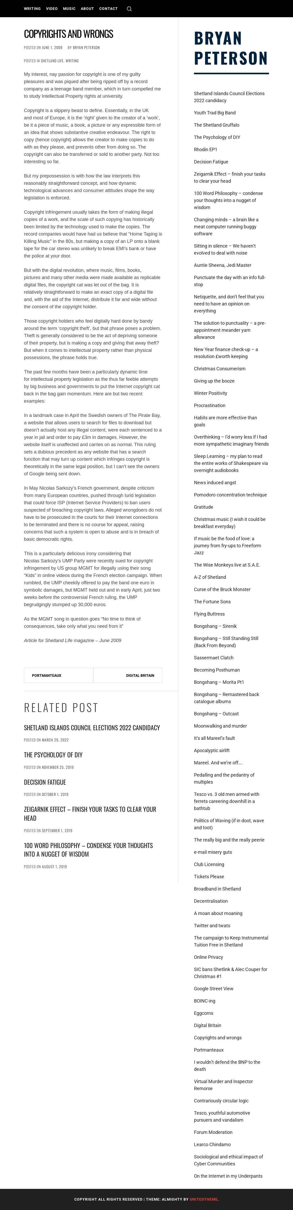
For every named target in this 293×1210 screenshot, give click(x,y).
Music (69, 9)
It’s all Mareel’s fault (214, 738)
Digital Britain (140, 675)
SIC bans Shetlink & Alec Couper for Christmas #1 (230, 973)
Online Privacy (208, 957)
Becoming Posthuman (217, 670)
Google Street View (214, 988)
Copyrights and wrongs (218, 1037)
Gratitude (203, 507)
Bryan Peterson (86, 47)
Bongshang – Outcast (216, 713)
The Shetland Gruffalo (216, 125)
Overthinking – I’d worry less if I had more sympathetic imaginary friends (231, 440)
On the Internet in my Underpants (228, 1176)
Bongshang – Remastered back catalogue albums (226, 698)
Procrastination (209, 405)
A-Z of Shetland (210, 577)
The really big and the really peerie (229, 840)
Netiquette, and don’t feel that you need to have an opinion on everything (229, 304)
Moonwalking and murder (220, 726)
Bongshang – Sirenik (215, 626)
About (87, 9)
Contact (108, 9)
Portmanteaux (46, 675)
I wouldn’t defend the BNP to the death (227, 1065)
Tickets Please (209, 876)
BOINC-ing (204, 1001)
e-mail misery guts (213, 852)
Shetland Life (52, 60)
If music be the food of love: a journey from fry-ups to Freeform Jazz (227, 545)
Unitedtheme (204, 1199)
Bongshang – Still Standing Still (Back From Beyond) (226, 642)
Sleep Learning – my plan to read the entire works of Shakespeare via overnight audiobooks (231, 463)
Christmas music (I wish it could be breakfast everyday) (230, 523)
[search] (129, 8)
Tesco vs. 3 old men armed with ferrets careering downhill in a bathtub (226, 801)
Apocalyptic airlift (212, 750)
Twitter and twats (212, 925)
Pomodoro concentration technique (230, 494)
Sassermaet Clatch (214, 657)
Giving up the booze (214, 381)
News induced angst (215, 482)
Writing (32, 9)
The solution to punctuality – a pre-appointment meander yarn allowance (230, 330)
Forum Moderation (213, 1132)
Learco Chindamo (212, 1144)
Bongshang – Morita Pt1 (219, 682)
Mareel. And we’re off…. (218, 762)
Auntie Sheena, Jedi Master (222, 265)
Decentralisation (211, 901)
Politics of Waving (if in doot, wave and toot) (229, 824)
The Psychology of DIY (53, 754)
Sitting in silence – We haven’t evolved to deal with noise (225, 249)
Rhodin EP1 (205, 149)
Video (52, 9)
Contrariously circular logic (221, 1100)
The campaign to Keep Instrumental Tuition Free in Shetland (231, 941)
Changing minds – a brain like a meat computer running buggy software (226, 226)
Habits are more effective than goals (225, 421)
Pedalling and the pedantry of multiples (224, 778)
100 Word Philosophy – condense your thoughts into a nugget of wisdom (88, 849)
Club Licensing (209, 864)
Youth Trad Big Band (215, 112)
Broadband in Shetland (217, 889)
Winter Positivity (210, 393)
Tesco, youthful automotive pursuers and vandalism (222, 1116)
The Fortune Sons (212, 601)
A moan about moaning (218, 913)
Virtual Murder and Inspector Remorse (223, 1085)
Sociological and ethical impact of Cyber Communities (228, 1160)
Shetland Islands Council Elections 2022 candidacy (92, 727)
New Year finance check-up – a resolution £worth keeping (226, 353)
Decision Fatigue (45, 782)
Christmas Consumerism (220, 368)
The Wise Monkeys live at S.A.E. (227, 565)
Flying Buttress (209, 614)
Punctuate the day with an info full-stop (229, 281)
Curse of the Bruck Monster (222, 589)
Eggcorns (203, 1013)
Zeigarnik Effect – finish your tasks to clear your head (90, 813)
